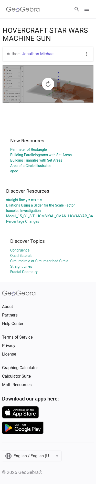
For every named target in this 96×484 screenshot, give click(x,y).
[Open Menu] (87, 9)
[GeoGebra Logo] (23, 9)
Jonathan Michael (38, 53)
